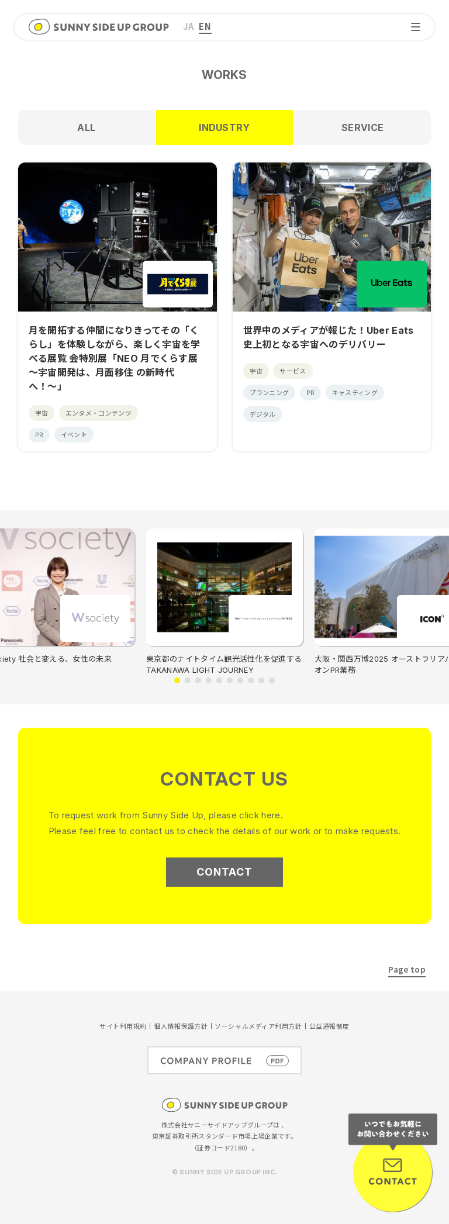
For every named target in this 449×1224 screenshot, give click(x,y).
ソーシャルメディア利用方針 (258, 1026)
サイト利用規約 (123, 1026)
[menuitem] (189, 26)
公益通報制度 (329, 1026)
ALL (86, 127)
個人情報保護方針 (181, 1026)
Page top (407, 969)
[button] (177, 680)
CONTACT (224, 872)
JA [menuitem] (189, 26)
